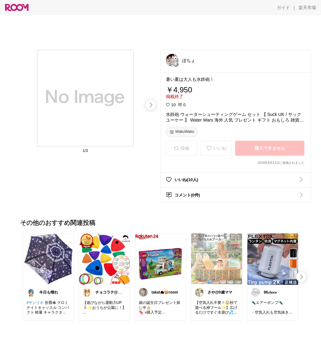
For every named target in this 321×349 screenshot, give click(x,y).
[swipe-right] (151, 105)
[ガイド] (283, 7)
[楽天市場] (307, 7)
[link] (48, 258)
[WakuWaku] (182, 132)
